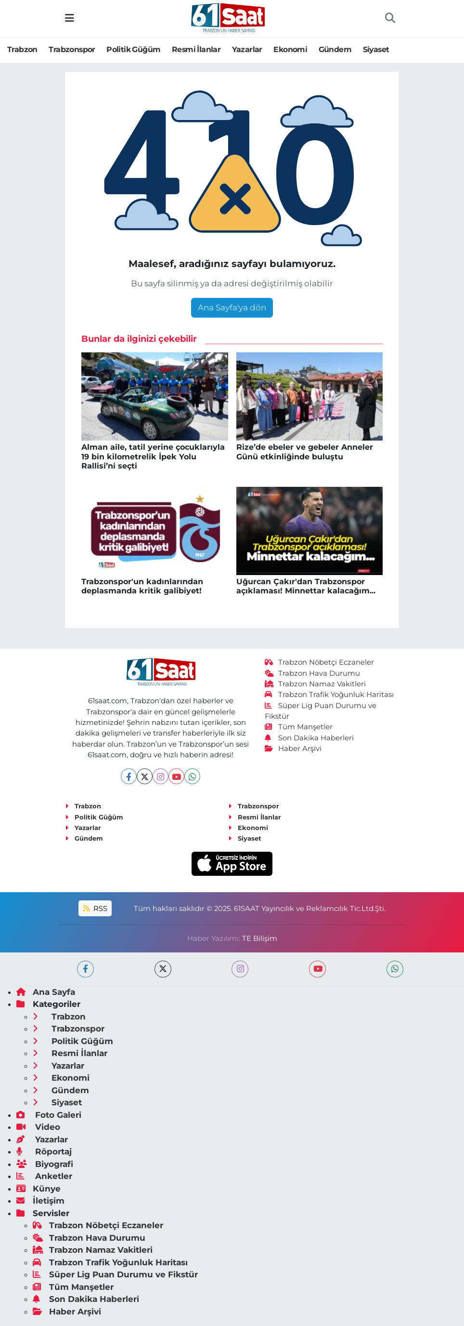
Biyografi (44, 1164)
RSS (95, 908)
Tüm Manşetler (299, 727)
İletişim (40, 1200)
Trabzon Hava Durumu (313, 673)
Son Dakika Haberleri (309, 738)
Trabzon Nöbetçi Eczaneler (319, 662)
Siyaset (376, 49)
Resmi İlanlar (196, 49)
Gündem (335, 49)
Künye (38, 1188)
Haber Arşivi (293, 748)
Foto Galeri (48, 1115)
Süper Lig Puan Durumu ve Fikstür (115, 1274)
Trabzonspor (72, 49)
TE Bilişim (259, 938)
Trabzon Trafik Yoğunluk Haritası (329, 694)
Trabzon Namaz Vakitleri (315, 684)
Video (38, 1127)
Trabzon (22, 49)
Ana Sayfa (45, 992)
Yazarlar (247, 49)
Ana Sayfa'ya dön (232, 307)
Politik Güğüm (133, 49)
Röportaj (44, 1151)
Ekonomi (290, 49)
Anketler (44, 1176)
